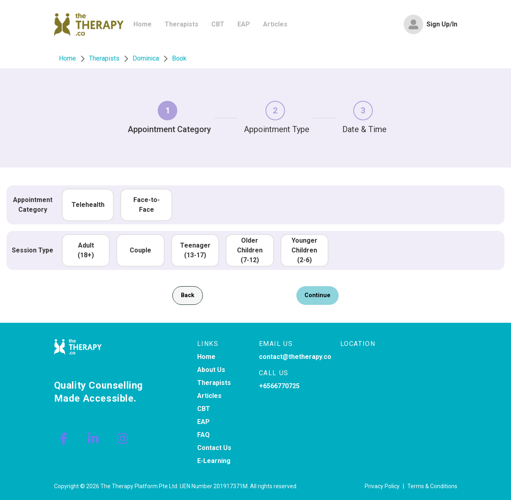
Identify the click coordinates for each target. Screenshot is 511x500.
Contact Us (214, 448)
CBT (203, 409)
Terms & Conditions (432, 486)
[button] (88, 205)
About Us (211, 370)
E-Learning (213, 461)
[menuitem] (142, 24)
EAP (203, 422)
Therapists (214, 383)
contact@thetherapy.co (295, 357)
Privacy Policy (382, 486)
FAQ (203, 435)
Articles (209, 396)
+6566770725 (279, 386)
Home (206, 357)
